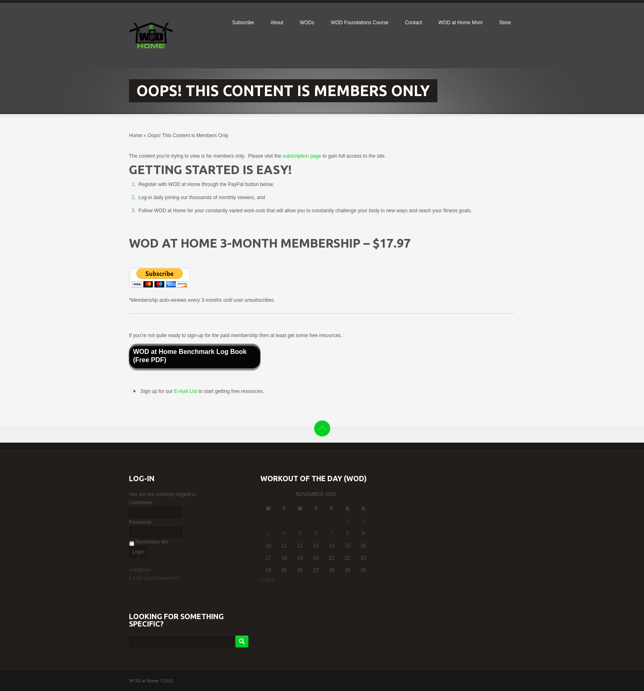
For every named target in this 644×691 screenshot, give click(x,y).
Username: (141, 502)
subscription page (302, 156)
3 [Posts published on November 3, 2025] (268, 533)
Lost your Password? (156, 578)
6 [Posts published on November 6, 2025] (316, 533)
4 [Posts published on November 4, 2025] (284, 533)
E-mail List (186, 391)
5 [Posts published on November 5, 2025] (300, 533)
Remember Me (152, 542)
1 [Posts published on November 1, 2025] (347, 521)
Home (135, 135)
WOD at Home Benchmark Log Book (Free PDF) (189, 355)
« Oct (267, 580)
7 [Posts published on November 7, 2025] (331, 533)
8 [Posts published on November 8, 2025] (347, 533)
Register (142, 570)
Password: (140, 522)
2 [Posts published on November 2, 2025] (363, 521)
